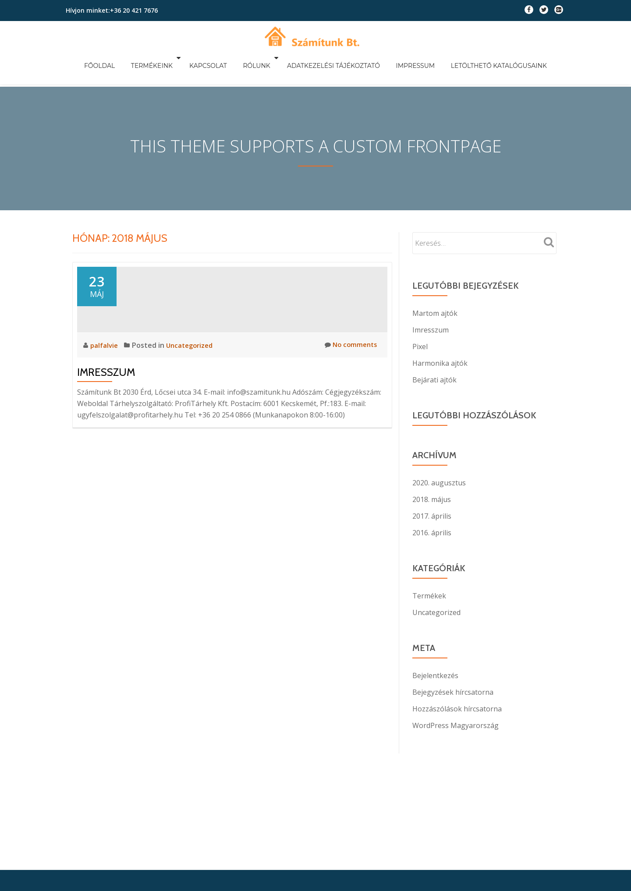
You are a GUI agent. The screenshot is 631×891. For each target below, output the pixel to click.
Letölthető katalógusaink (480, 58)
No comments (349, 405)
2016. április (431, 514)
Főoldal (118, 58)
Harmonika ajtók (440, 345)
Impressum (404, 58)
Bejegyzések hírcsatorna (452, 674)
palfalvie (105, 405)
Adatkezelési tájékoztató (329, 58)
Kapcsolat (215, 58)
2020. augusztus (439, 464)
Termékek (429, 577)
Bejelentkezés (435, 657)
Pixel (420, 328)
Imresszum (106, 432)
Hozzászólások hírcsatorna (457, 690)
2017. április (431, 497)
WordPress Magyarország (455, 707)
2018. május (431, 481)
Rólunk (256, 58)
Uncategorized (192, 405)
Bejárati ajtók (434, 361)
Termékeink (163, 58)
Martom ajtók (434, 295)
